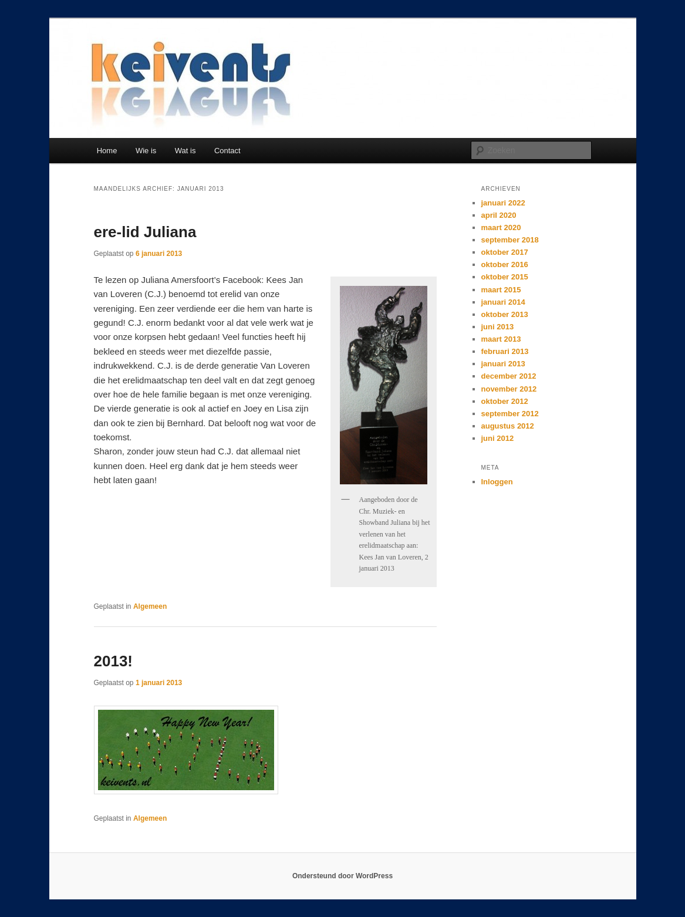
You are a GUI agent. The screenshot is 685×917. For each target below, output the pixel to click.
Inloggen (497, 481)
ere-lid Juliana (145, 232)
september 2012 (510, 413)
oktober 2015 (504, 276)
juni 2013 (497, 326)
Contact (227, 150)
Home (107, 150)
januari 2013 (503, 363)
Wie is (146, 150)
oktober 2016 (504, 264)
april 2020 (499, 215)
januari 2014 (503, 302)
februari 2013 (505, 351)
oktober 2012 (504, 401)
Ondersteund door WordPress (342, 876)
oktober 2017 (504, 252)
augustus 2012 (507, 426)
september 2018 (510, 239)
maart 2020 (501, 227)
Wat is (185, 150)
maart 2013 (501, 339)
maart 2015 (501, 289)
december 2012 (508, 376)
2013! (113, 661)
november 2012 (509, 389)
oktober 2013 (504, 314)
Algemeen (150, 606)
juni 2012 (497, 438)
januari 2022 (503, 202)
